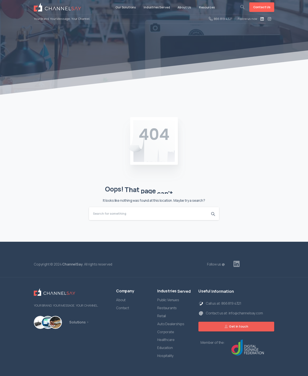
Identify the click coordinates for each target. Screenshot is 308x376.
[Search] (148, 213)
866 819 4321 (220, 19)
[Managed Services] (53, 322)
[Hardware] (39, 322)
